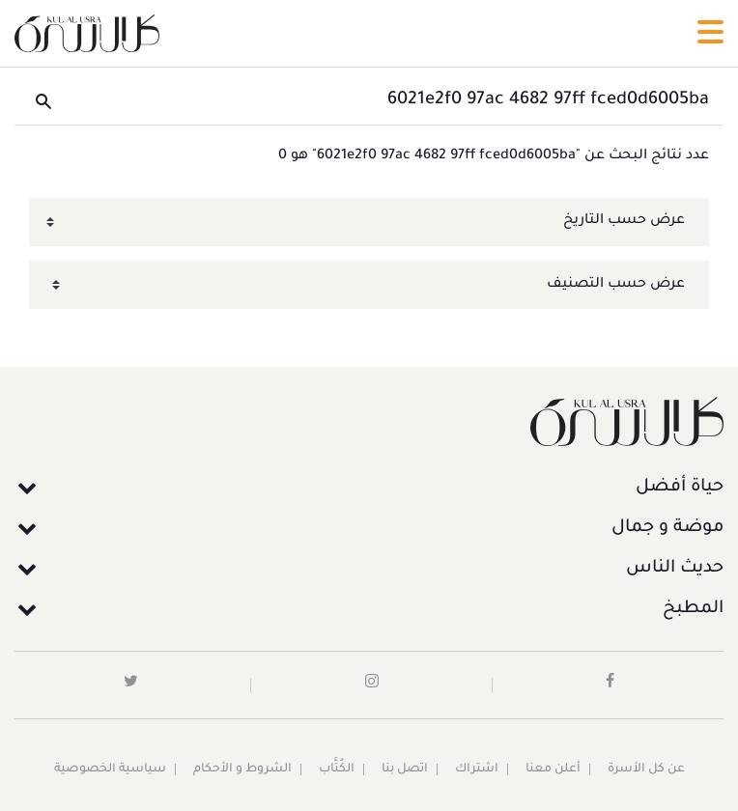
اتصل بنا (405, 769)
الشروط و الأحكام (242, 769)
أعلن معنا (553, 769)
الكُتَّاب (337, 769)
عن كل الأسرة (646, 769)
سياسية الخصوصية (110, 769)
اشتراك (476, 769)
